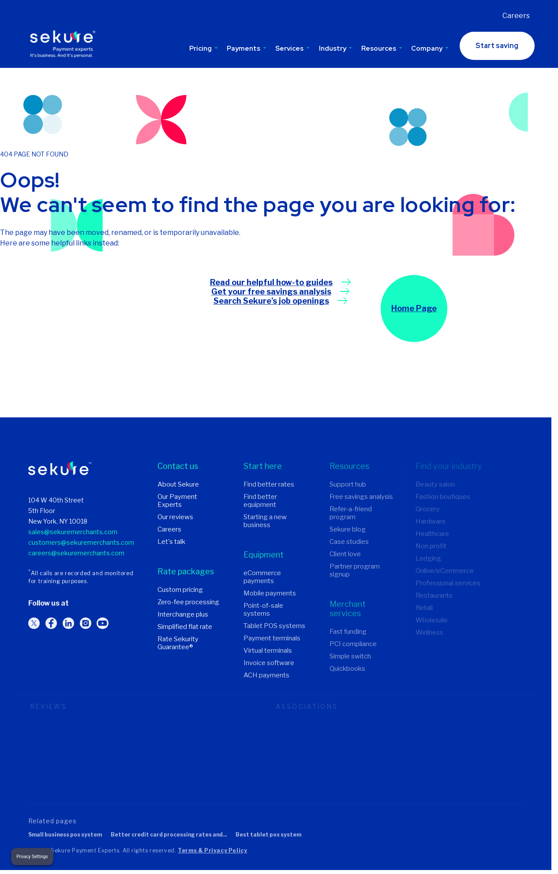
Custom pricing (180, 590)
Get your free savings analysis (271, 291)
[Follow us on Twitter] (34, 623)
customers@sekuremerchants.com (81, 542)
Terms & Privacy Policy (212, 851)
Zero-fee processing (188, 602)
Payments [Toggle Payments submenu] (246, 48)
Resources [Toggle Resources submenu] (381, 48)
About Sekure (178, 484)
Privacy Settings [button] (32, 856)
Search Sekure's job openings (271, 300)
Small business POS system (65, 835)
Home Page (414, 308)
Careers (516, 15)
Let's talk (171, 542)
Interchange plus (182, 614)
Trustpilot (46, 780)
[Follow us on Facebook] (51, 623)
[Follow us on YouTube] (102, 623)
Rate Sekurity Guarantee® (177, 643)
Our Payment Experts (177, 501)
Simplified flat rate (184, 627)
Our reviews (175, 517)
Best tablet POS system (268, 835)
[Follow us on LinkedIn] (68, 623)
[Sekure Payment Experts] (64, 45)
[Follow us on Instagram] (85, 623)
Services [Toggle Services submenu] (292, 48)
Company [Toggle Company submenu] (429, 48)
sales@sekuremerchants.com (72, 532)
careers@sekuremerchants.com (76, 553)
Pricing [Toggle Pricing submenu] (203, 48)
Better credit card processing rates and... (169, 835)
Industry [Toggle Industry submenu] (335, 48)
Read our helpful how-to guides (271, 282)
